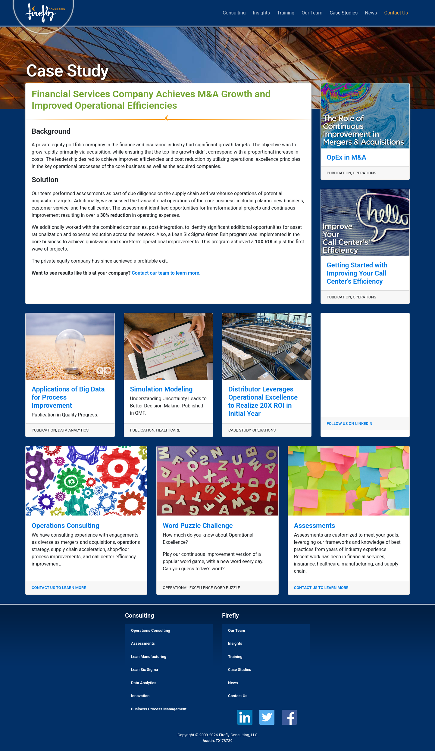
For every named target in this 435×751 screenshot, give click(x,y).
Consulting (234, 13)
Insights (261, 13)
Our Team (312, 13)
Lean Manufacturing (148, 656)
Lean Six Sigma (144, 669)
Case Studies (344, 13)
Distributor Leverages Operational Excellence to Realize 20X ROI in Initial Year (263, 401)
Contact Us (396, 13)
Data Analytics (143, 683)
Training (285, 13)
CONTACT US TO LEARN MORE (59, 587)
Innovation (140, 695)
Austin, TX (211, 740)
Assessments (314, 525)
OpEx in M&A (346, 157)
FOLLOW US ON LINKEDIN (349, 423)
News (371, 13)
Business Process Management (158, 709)
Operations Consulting (65, 525)
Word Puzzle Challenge (198, 525)
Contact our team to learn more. (166, 273)
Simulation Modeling (161, 389)
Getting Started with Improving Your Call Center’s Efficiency (357, 273)
